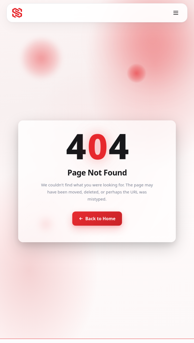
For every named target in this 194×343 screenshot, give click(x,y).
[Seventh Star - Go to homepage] (17, 13)
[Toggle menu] (176, 13)
